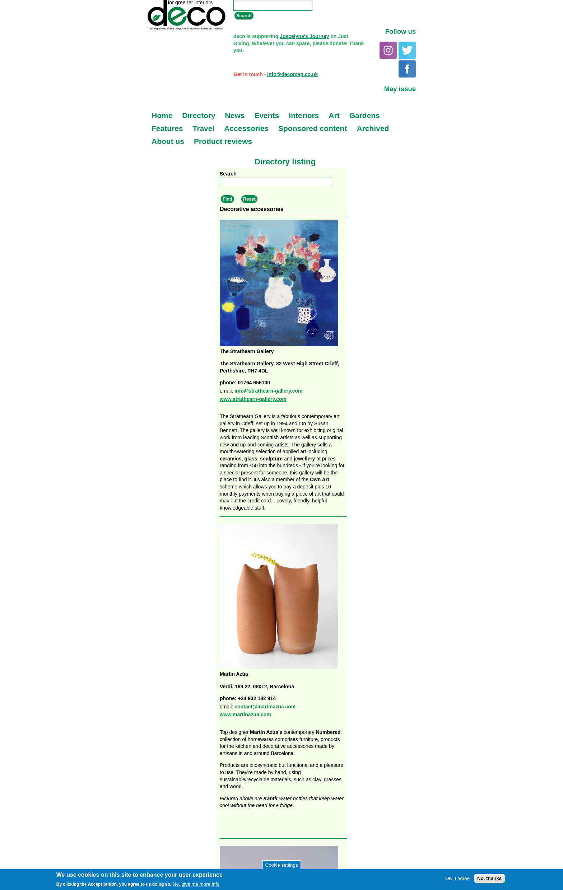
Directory (198, 115)
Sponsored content (312, 128)
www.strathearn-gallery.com (253, 399)
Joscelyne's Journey (304, 36)
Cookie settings (281, 865)
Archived (373, 128)
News (235, 115)
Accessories (246, 128)
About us (168, 141)
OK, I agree (457, 878)
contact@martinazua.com (265, 706)
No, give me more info (196, 884)
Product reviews (223, 141)
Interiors (304, 115)
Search (228, 174)
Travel (204, 128)
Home (162, 115)
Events (266, 115)
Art (334, 115)
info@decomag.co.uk (292, 74)
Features (167, 128)
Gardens (364, 115)
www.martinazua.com (245, 714)
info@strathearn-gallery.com (268, 391)
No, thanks (489, 878)
